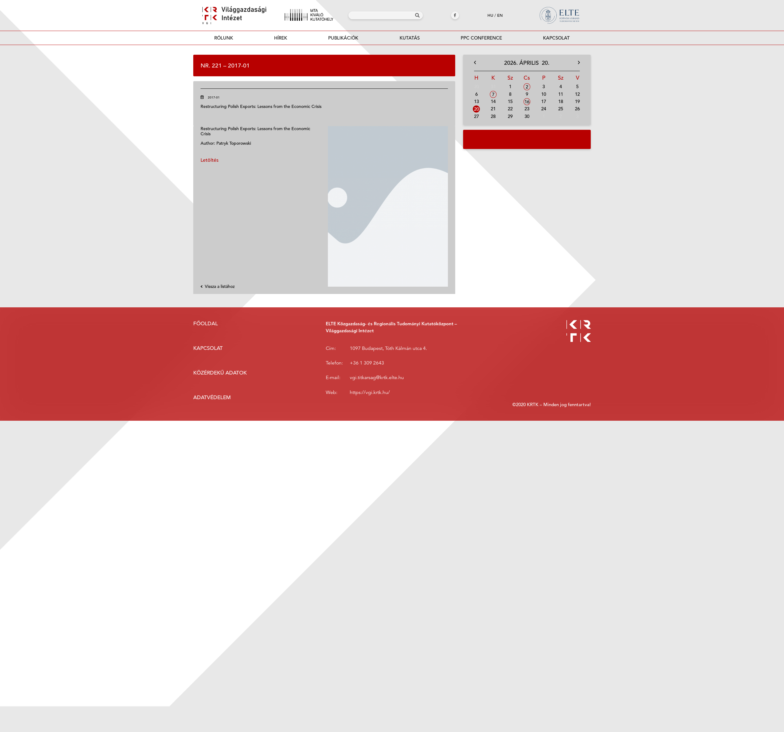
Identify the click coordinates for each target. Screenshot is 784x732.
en (500, 15)
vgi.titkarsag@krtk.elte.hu (377, 378)
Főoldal (205, 323)
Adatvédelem (212, 397)
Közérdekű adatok (220, 373)
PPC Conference (481, 38)
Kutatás (410, 38)
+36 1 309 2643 (367, 363)
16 (526, 102)
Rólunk (223, 38)
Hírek (280, 38)
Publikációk (343, 39)
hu (490, 15)
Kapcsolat (556, 38)
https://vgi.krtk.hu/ (370, 392)
